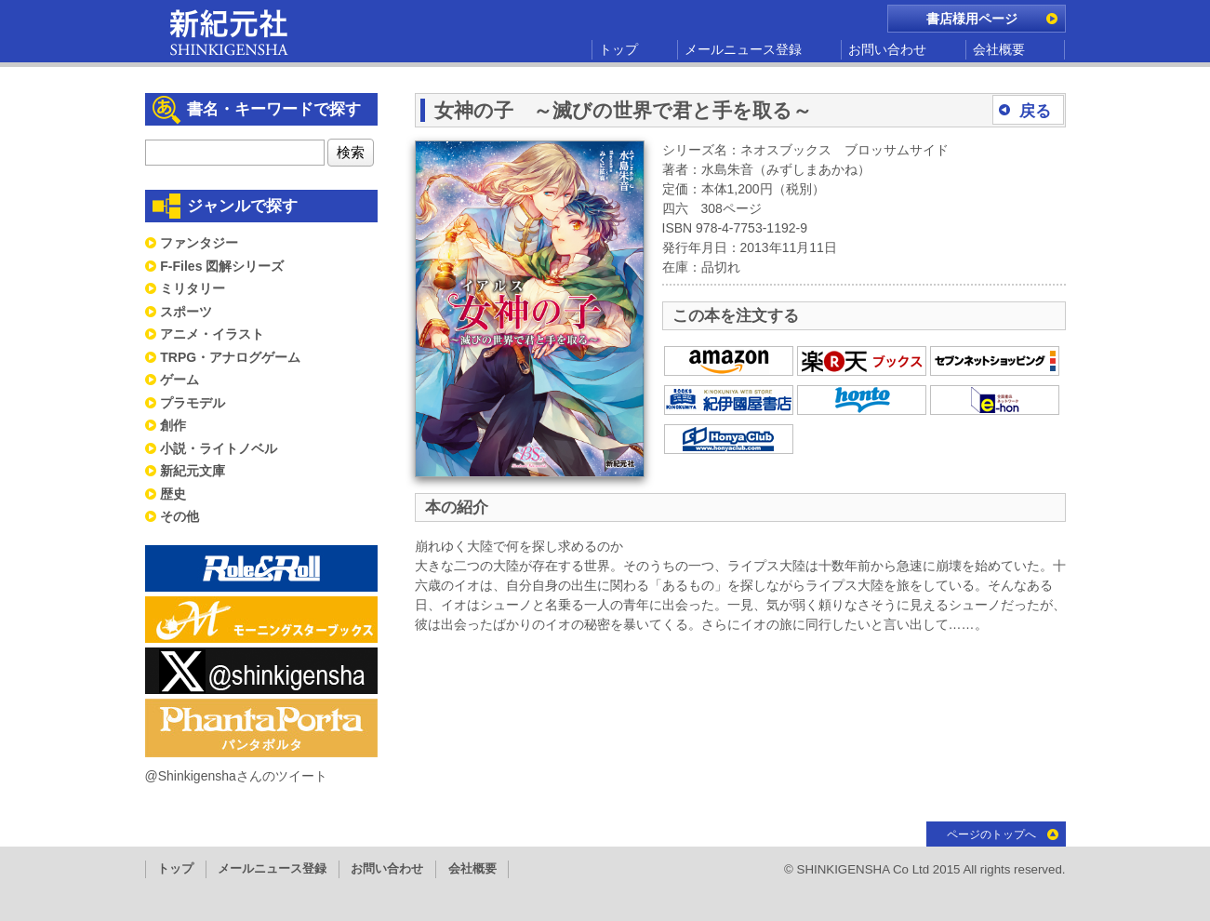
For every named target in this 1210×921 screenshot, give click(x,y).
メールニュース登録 (743, 49)
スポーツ (186, 311)
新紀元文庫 (192, 470)
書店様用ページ (971, 18)
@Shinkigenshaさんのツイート (236, 775)
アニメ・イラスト (212, 334)
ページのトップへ (991, 834)
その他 (179, 516)
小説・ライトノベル (218, 448)
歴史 (173, 494)
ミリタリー (192, 288)
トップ (618, 49)
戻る (1035, 111)
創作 (173, 425)
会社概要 (999, 49)
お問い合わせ (887, 49)
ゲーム (179, 379)
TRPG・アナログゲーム (230, 357)
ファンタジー (199, 242)
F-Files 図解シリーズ (222, 266)
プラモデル (192, 402)
